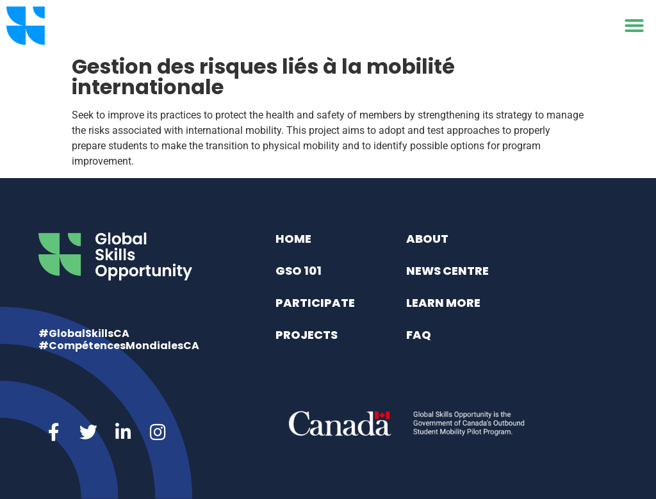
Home (293, 239)
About (427, 239)
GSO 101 (298, 271)
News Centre (447, 271)
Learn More (443, 303)
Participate (315, 303)
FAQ (418, 335)
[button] (634, 25)
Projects (306, 335)
